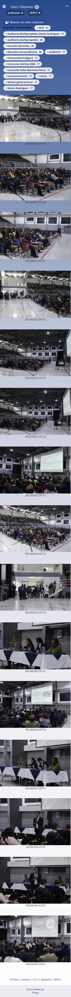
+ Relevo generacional (21, 82)
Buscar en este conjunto (27, 22)
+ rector (44, 76)
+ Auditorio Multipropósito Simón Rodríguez (35, 33)
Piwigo (35, 992)
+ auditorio (56, 52)
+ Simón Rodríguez (19, 88)
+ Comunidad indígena (21, 58)
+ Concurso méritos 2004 (23, 64)
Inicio (14, 7)
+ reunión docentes (20, 46)
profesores (14, 12)
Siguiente (46, 979)
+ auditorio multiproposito (24, 40)
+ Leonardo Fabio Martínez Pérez (28, 70)
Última (57, 979)
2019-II (34, 12)
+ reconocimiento (19, 76)
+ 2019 (42, 27)
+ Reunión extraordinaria (23, 52)
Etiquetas (26, 7)
